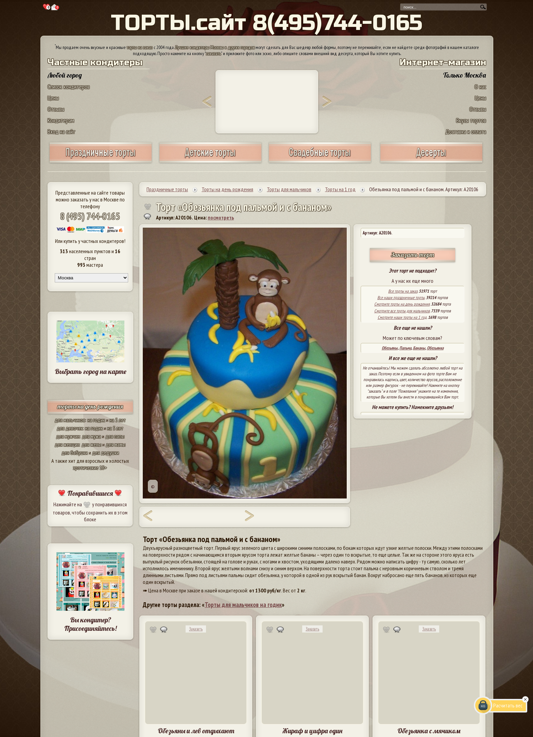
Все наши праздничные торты (401, 297)
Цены (53, 98)
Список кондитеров (69, 87)
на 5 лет (117, 419)
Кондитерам (61, 120)
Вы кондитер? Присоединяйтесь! (90, 624)
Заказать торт (412, 255)
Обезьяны (390, 348)
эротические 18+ (90, 467)
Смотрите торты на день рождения (402, 304)
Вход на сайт (61, 131)
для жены (91, 444)
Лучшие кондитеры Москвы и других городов (215, 47)
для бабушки (75, 452)
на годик (96, 419)
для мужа (91, 436)
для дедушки (105, 452)
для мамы (115, 444)
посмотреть (221, 217)
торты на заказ (140, 47)
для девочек (70, 428)
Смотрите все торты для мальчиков (402, 311)
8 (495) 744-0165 (90, 216)
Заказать (196, 629)
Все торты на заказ (402, 291)
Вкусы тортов (471, 120)
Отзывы (56, 109)
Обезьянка (435, 348)
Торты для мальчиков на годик (243, 605)
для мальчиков (70, 419)
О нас (480, 87)
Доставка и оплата (465, 131)
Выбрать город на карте (90, 371)
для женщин (67, 444)
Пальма (405, 348)
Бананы (419, 348)
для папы (114, 436)
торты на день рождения (90, 406)
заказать (213, 53)
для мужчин (68, 436)
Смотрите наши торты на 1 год (402, 317)
